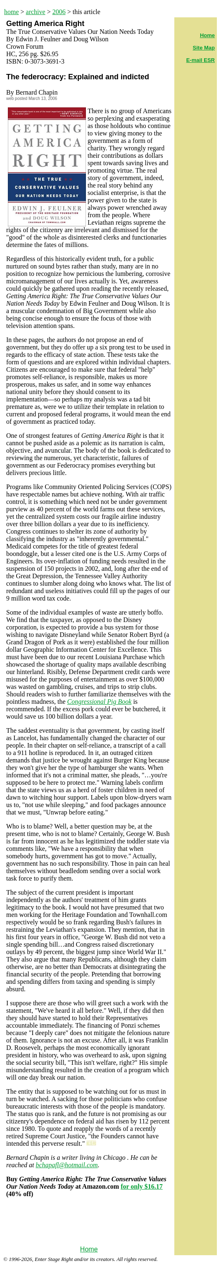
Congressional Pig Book (99, 701)
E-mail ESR (200, 60)
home (11, 11)
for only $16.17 (141, 1186)
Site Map (204, 48)
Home (89, 1249)
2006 (59, 11)
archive (35, 11)
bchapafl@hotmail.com (66, 1164)
